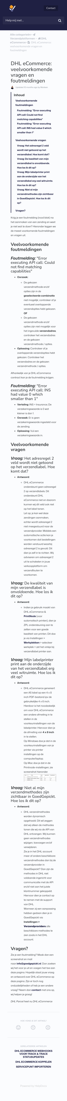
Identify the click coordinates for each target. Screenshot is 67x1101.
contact (36, 990)
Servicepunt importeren (33, 1066)
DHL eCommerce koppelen (33, 1062)
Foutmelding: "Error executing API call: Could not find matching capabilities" (34, 115)
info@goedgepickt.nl (29, 963)
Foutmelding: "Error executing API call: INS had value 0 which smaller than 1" (34, 128)
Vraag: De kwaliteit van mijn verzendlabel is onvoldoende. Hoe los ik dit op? (33, 163)
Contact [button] (50, 8)
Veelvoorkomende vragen (30, 140)
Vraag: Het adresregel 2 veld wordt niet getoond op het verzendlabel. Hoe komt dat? (33, 150)
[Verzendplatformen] (23, 36)
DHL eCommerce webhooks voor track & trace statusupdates (34, 1054)
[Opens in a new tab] (33, 1086)
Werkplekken (32, 642)
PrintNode (30, 616)
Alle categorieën (20, 34)
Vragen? (20, 210)
